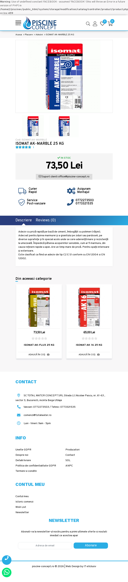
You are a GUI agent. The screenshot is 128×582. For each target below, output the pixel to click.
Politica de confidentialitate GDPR (35, 465)
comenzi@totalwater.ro (33, 415)
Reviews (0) (46, 220)
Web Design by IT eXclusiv (81, 566)
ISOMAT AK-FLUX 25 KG (39, 344)
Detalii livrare (23, 460)
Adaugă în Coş (39, 354)
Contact (70, 455)
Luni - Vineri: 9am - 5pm (33, 423)
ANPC (69, 465)
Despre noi (21, 455)
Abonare (91, 545)
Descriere (23, 220)
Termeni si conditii (26, 471)
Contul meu (22, 496)
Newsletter (22, 512)
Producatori (72, 449)
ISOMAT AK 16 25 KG (89, 344)
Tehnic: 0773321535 (63, 406)
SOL (67, 460)
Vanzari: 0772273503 (36, 406)
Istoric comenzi (24, 501)
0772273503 (85, 200)
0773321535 (84, 204)
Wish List (20, 507)
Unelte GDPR (23, 449)
